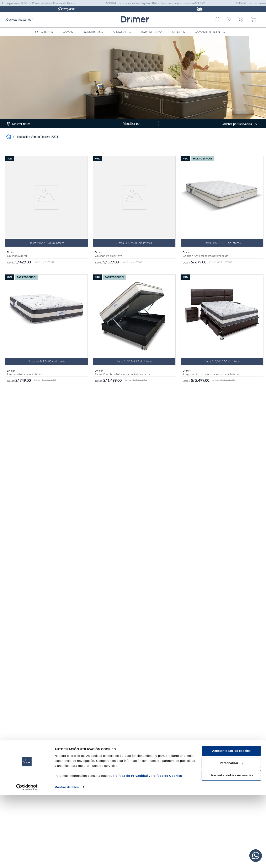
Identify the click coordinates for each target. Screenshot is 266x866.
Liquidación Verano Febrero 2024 (37, 136)
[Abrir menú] (233, 31)
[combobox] (36, 19)
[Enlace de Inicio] (8, 137)
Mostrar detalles (66, 858)
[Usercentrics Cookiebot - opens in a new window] (27, 858)
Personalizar (231, 834)
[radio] (148, 123)
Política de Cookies (166, 846)
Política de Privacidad (130, 846)
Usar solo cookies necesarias (231, 846)
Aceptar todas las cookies (231, 821)
